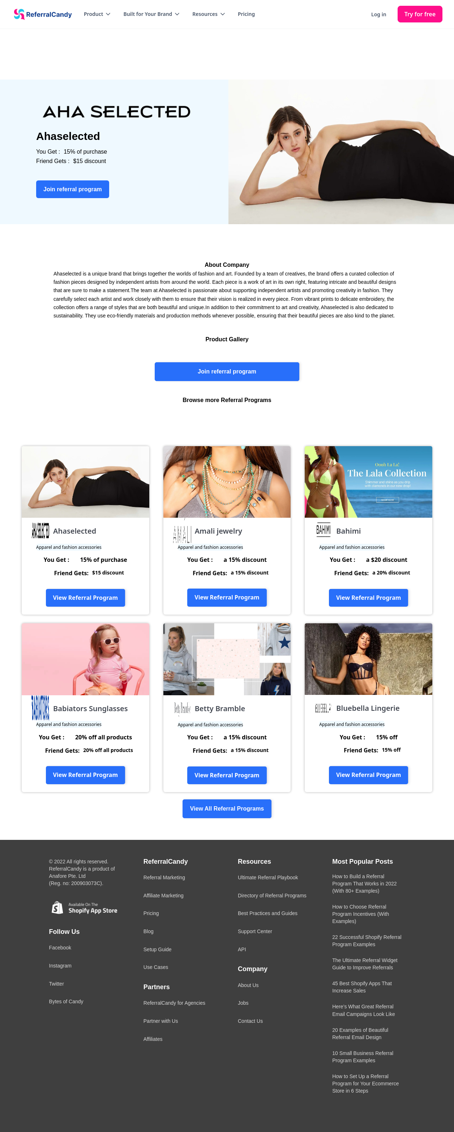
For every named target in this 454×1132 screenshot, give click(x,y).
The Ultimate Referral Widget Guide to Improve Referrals (365, 963)
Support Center (255, 931)
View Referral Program (85, 598)
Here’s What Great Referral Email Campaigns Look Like (363, 1010)
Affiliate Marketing (164, 895)
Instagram (60, 966)
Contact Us (250, 1021)
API (242, 949)
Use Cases (156, 967)
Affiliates (153, 1039)
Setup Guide (158, 949)
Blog (149, 931)
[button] (97, 14)
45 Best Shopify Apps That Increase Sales (362, 987)
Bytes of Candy (66, 1001)
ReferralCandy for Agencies (174, 1003)
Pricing (246, 13)
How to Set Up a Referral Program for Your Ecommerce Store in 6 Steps (365, 1083)
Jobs (243, 1003)
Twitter (56, 984)
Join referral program (227, 371)
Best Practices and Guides (267, 913)
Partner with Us (161, 1021)
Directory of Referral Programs (272, 895)
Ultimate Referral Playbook (268, 877)
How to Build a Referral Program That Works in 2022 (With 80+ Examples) (364, 883)
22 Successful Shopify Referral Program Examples (366, 940)
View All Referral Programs (227, 809)
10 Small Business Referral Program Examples (362, 1056)
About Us (248, 985)
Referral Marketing (164, 877)
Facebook (60, 948)
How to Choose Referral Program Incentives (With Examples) (360, 914)
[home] (40, 14)
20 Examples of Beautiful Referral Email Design (360, 1033)
